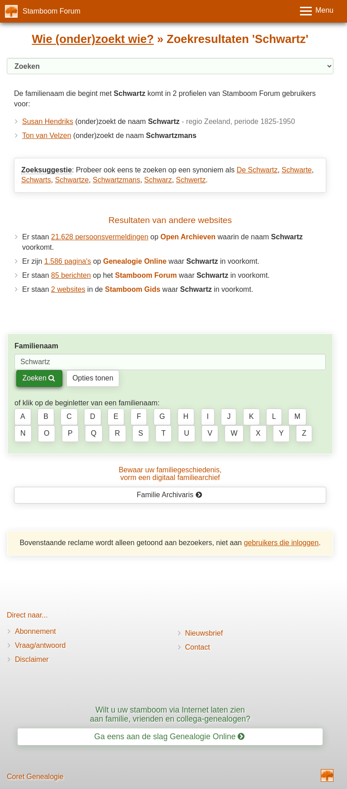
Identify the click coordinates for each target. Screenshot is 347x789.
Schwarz (158, 180)
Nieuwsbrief (204, 633)
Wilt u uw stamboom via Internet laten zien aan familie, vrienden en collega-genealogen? (170, 714)
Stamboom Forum (51, 11)
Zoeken (38, 378)
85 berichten (71, 275)
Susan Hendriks (47, 121)
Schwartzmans (116, 180)
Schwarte (296, 170)
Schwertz (191, 180)
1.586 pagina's (67, 261)
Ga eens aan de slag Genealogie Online (169, 736)
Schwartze (72, 180)
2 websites (68, 289)
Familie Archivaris (169, 495)
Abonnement (35, 631)
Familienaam (36, 346)
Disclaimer (32, 659)
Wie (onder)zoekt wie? (93, 39)
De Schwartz (257, 170)
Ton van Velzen (46, 135)
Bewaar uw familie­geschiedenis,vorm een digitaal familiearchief (170, 474)
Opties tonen (92, 378)
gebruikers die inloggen (281, 543)
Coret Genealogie (35, 776)
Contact (197, 647)
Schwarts (36, 180)
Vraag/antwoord (40, 645)
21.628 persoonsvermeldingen (99, 237)
